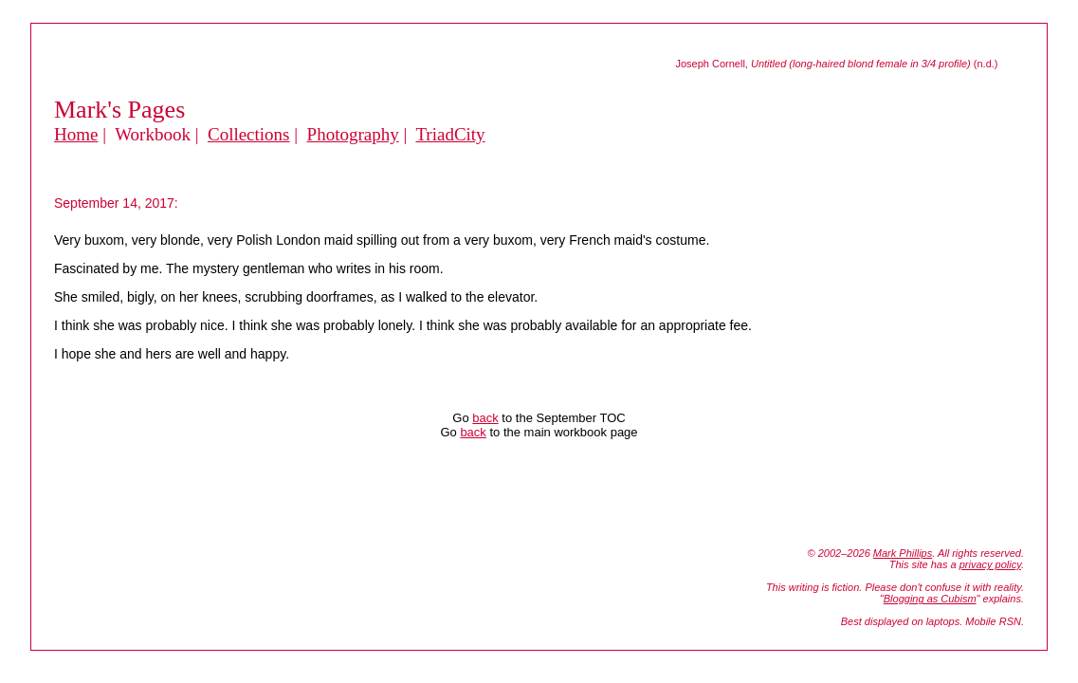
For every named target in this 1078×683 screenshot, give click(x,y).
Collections (249, 134)
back (485, 418)
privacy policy (990, 564)
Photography (353, 134)
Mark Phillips (902, 553)
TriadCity (449, 134)
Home (76, 134)
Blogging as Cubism (930, 598)
